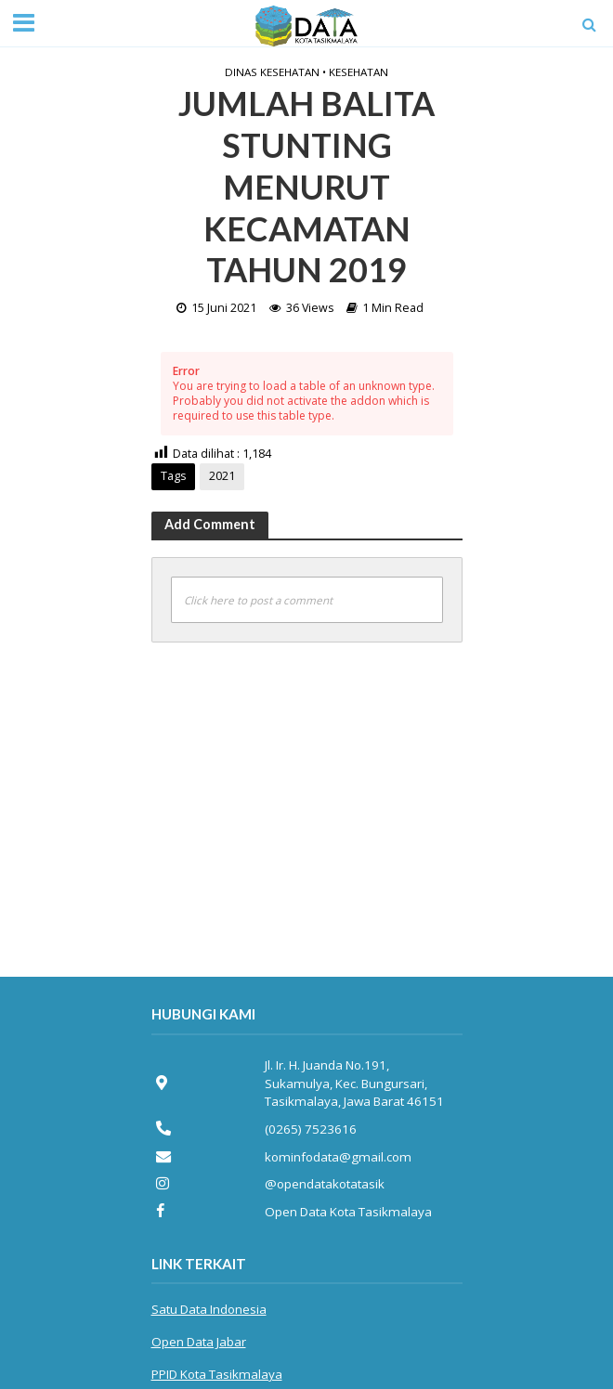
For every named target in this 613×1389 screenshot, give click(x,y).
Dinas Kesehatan (272, 72)
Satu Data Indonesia (209, 1309)
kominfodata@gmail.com (338, 1157)
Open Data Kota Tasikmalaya (348, 1211)
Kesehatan (358, 72)
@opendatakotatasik (325, 1183)
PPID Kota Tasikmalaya (216, 1374)
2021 (222, 476)
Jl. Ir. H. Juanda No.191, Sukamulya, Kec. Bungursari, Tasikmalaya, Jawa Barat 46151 (354, 1083)
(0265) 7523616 (311, 1129)
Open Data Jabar (198, 1341)
